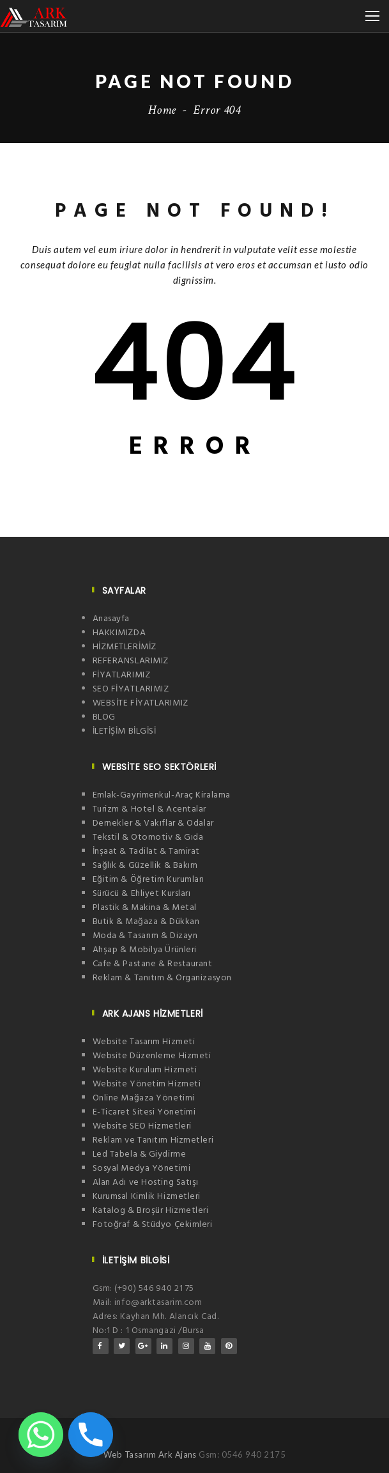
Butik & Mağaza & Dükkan (146, 921)
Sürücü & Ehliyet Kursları (142, 893)
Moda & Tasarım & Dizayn (145, 936)
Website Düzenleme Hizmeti (152, 1056)
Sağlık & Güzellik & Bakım (145, 865)
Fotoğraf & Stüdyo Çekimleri (153, 1224)
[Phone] (90, 1434)
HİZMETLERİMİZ (124, 647)
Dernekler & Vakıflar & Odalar (153, 823)
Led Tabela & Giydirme (140, 1154)
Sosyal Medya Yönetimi (142, 1168)
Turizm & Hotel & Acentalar (150, 809)
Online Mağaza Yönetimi (144, 1098)
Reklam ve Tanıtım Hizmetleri (153, 1140)
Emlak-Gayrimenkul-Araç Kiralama (162, 795)
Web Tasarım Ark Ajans (151, 1454)
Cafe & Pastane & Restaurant (153, 964)
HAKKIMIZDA (119, 633)
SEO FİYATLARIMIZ (131, 689)
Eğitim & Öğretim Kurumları (149, 879)
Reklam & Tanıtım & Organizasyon (162, 978)
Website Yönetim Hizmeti (147, 1084)
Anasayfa (111, 619)
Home (162, 110)
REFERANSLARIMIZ (131, 661)
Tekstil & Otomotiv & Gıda (148, 837)
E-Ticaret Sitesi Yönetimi (144, 1112)
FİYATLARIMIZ (122, 675)
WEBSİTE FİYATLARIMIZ (140, 703)
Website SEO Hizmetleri (142, 1126)
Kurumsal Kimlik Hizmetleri (147, 1196)
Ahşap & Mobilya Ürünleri (145, 950)
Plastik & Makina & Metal (145, 907)
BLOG (104, 717)
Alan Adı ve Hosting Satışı (146, 1182)
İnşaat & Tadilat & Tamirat (147, 851)
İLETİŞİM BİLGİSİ (124, 731)
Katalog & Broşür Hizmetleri (151, 1210)
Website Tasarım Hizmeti (144, 1042)
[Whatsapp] (41, 1434)
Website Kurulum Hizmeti (145, 1070)
